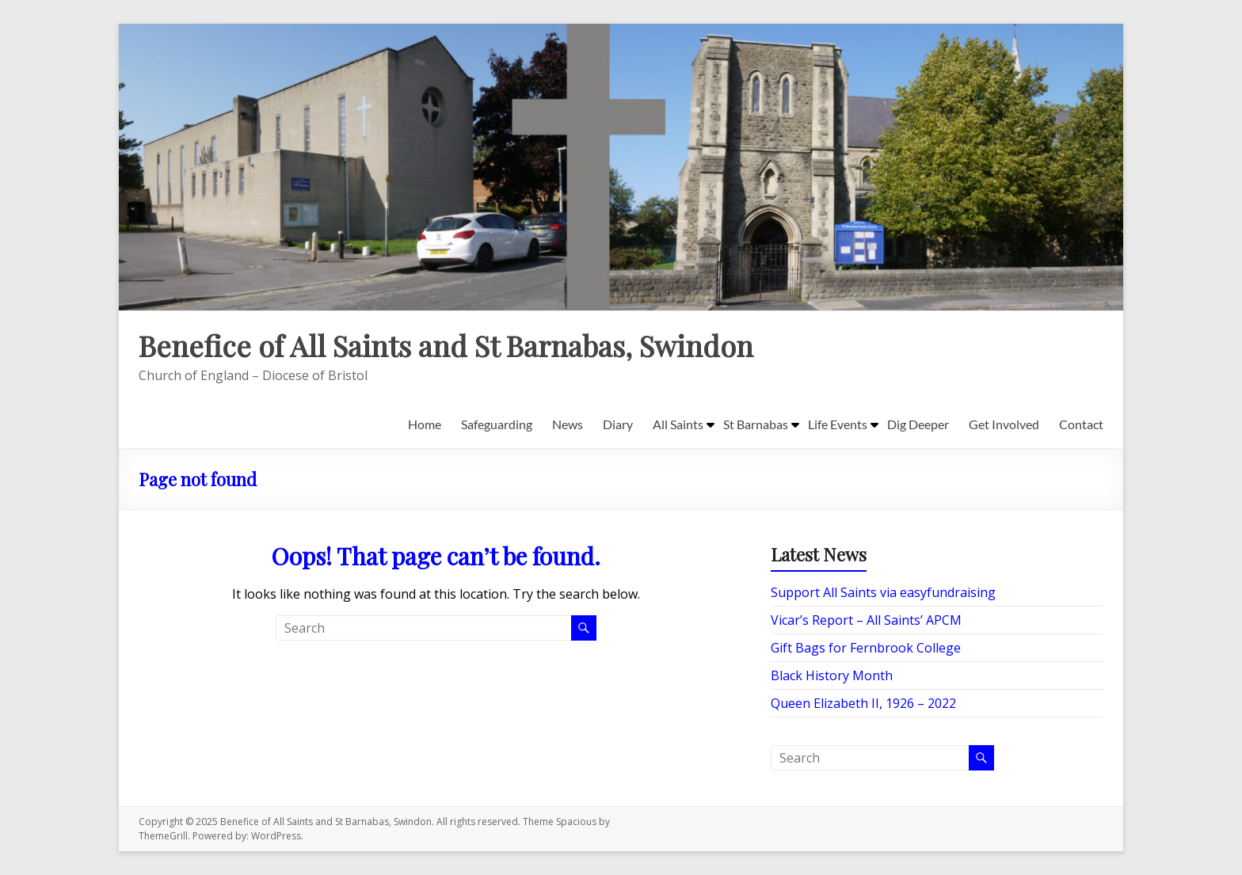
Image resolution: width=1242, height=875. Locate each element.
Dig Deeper (918, 424)
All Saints (678, 424)
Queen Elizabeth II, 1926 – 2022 (863, 703)
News (567, 424)
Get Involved (1004, 424)
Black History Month (832, 675)
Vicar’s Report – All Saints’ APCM (866, 620)
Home (424, 424)
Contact (1081, 424)
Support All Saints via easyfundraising (883, 592)
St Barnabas (755, 424)
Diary (618, 424)
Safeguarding (496, 424)
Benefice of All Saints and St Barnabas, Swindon (446, 345)
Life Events (837, 424)
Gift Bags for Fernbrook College (866, 647)
